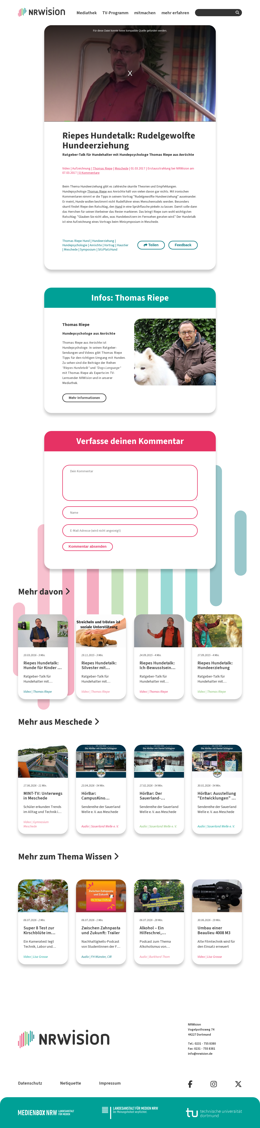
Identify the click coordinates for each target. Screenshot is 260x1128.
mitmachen (145, 13)
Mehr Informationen (84, 397)
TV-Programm (115, 13)
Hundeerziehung (103, 241)
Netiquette (70, 1083)
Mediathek (87, 13)
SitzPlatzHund (107, 249)
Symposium (88, 249)
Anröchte (96, 245)
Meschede (121, 168)
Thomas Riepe (102, 168)
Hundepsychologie (75, 245)
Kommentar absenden (88, 546)
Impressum (110, 1083)
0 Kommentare (89, 173)
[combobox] (218, 12)
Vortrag (109, 245)
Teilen (151, 245)
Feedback (183, 245)
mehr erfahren (175, 13)
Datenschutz (30, 1083)
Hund (118, 206)
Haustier (122, 245)
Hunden (119, 358)
